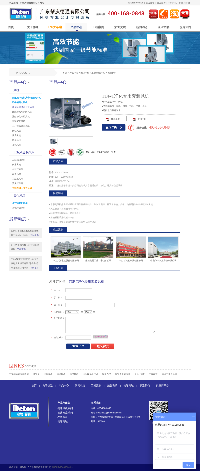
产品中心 (76, 27)
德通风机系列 (65, 408)
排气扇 (36, 374)
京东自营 (153, 374)
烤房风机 (16, 135)
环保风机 (74, 374)
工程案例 (98, 27)
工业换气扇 (17, 178)
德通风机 (61, 374)
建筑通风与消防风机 (22, 112)
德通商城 (128, 385)
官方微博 (161, 2)
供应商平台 (184, 2)
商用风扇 (16, 164)
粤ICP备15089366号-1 (63, 467)
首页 (11, 27)
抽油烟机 (48, 374)
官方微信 (150, 2)
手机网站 (172, 2)
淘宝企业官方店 (122, 374)
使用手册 (141, 119)
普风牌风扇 (17, 183)
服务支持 (185, 27)
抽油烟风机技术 (90, 374)
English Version (135, 2)
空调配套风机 (18, 121)
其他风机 (16, 145)
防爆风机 (16, 140)
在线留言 (62, 417)
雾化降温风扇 (18, 207)
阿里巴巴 (106, 374)
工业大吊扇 (54, 27)
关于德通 (33, 27)
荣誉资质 (120, 27)
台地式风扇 (17, 169)
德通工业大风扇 (169, 374)
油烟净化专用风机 (21, 116)
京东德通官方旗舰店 (19, 374)
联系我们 (145, 385)
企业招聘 (163, 27)
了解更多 (34, 235)
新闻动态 (142, 27)
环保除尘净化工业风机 (23, 107)
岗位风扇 (16, 174)
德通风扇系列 (65, 412)
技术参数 (115, 119)
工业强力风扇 (18, 160)
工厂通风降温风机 (21, 126)
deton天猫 (140, 374)
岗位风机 (16, 130)
